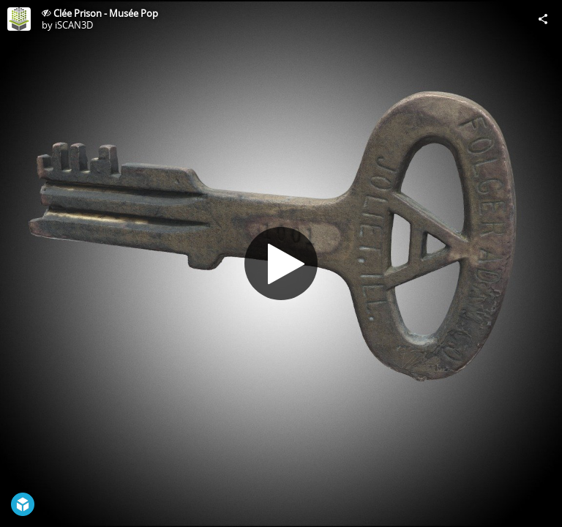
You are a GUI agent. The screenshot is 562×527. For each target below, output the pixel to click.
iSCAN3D (74, 24)
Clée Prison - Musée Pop (105, 13)
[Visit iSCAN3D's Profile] (19, 19)
